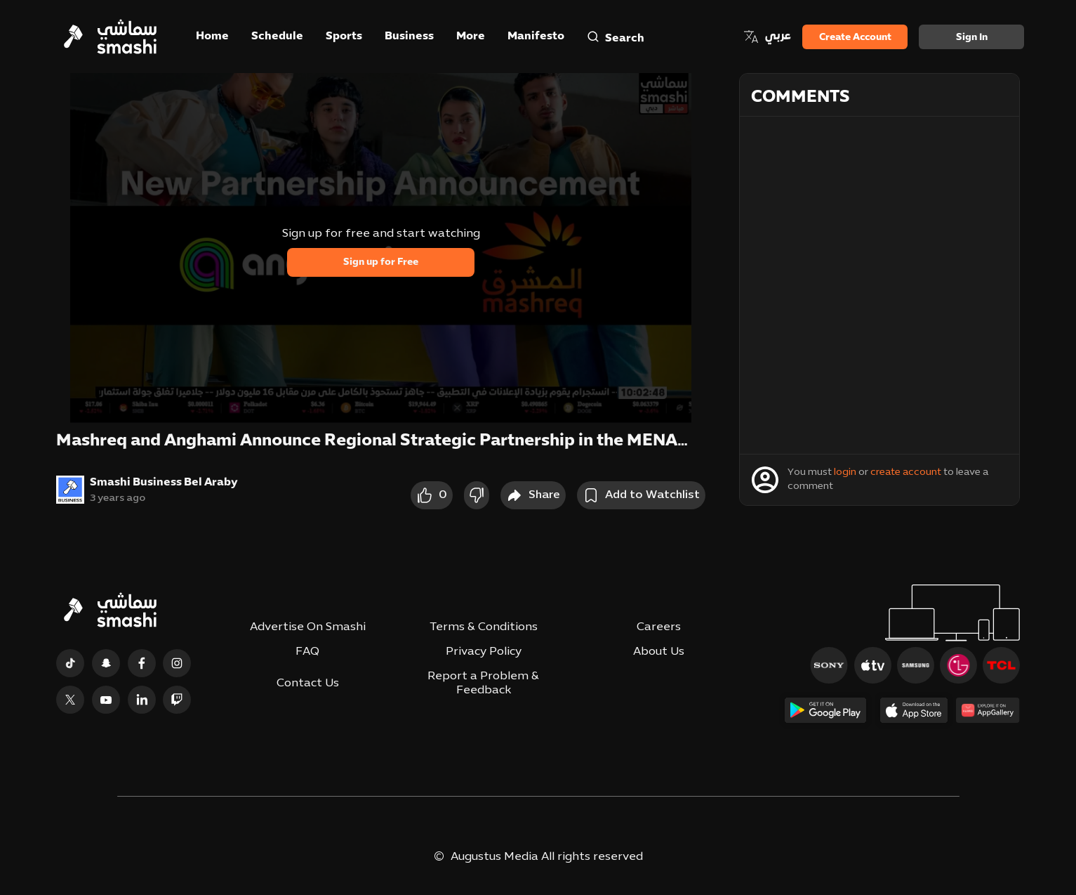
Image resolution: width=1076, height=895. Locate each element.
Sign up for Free (380, 262)
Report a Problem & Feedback (483, 683)
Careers (659, 627)
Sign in (972, 38)
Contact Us (308, 684)
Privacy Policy (484, 652)
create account (905, 472)
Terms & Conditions (484, 627)
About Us (658, 652)
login (845, 472)
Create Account (855, 38)
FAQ (307, 652)
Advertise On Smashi (308, 627)
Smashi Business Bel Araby (164, 483)
